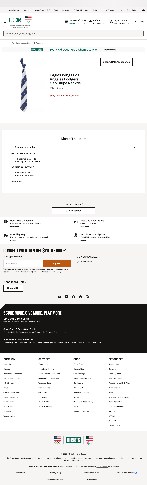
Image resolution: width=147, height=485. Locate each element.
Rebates (77, 397)
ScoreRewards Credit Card (49, 374)
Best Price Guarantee (117, 378)
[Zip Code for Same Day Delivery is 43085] (98, 22)
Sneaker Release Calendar (20, 10)
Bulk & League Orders (82, 378)
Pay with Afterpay (45, 407)
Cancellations (114, 369)
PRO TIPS (112, 421)
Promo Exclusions (116, 388)
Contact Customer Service (48, 378)
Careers (6, 369)
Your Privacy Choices (125, 473)
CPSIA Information (116, 416)
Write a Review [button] (56, 88)
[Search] (76, 33)
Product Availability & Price (119, 383)
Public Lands (79, 388)
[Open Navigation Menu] (5, 22)
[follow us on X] (66, 297)
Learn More (110, 49)
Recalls (111, 393)
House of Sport (79, 369)
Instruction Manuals (116, 407)
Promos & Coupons (81, 393)
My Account (43, 364)
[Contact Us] (13, 288)
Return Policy (114, 364)
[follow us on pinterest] (80, 297)
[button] (116, 62)
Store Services (44, 388)
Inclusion (6, 388)
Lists (120, 10)
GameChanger (79, 374)
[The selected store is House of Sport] (76, 22)
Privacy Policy (55, 473)
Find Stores (96, 10)
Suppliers (7, 411)
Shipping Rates (115, 374)
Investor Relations (10, 397)
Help (143, 10)
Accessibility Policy (91, 473)
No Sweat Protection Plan (119, 397)
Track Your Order (44, 383)
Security (112, 411)
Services (65, 10)
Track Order (131, 10)
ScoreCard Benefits (46, 369)
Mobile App (42, 397)
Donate (83, 240)
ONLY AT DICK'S (115, 425)
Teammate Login (10, 416)
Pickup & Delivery (81, 10)
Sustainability (8, 402)
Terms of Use (20, 473)
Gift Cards (110, 10)
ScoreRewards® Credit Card (46, 10)
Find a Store (78, 364)
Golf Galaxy (78, 383)
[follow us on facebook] (73, 297)
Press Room (8, 407)
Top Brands (78, 407)
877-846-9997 (102, 466)
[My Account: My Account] (121, 22)
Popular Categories (81, 411)
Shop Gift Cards (34, 322)
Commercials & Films (11, 393)
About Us (7, 364)
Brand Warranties (115, 402)
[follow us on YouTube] (59, 297)
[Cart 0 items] (139, 22)
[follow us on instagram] (87, 297)
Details (13, 240)
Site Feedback (91, 479)
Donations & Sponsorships (13, 374)
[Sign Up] (57, 263)
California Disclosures (55, 479)
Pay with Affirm (44, 402)
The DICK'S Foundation (12, 378)
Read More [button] (16, 181)
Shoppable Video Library (83, 402)
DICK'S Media (8, 383)
